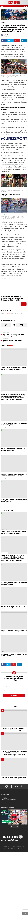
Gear (2, 529)
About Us (4, 797)
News (11, 346)
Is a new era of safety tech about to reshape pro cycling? (13, 449)
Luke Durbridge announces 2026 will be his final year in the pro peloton (14, 475)
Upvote (6, 325)
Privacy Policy (21, 848)
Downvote (21, 325)
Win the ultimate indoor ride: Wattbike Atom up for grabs (14, 424)
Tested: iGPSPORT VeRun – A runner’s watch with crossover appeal (13, 368)
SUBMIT (24, 304)
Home (5, 848)
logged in (9, 313)
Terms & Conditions (12, 848)
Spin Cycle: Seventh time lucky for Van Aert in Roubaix (14, 500)
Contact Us (4, 798)
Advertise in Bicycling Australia (9, 799)
